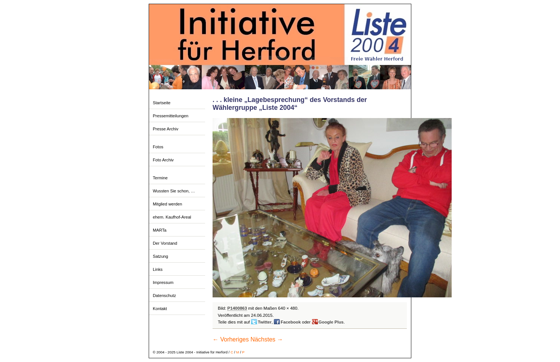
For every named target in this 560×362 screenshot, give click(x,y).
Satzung (160, 256)
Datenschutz (164, 295)
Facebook (291, 322)
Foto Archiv (163, 160)
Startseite (161, 102)
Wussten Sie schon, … (174, 191)
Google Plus (331, 322)
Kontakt (160, 308)
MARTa (159, 230)
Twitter (265, 322)
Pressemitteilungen (170, 116)
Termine (160, 178)
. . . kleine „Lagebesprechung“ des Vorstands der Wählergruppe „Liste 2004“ (290, 103)
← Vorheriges (231, 339)
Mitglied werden (167, 204)
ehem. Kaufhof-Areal (172, 217)
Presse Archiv (165, 129)
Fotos (158, 147)
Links (158, 269)
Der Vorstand (165, 243)
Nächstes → (266, 339)
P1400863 (237, 308)
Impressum (163, 282)
